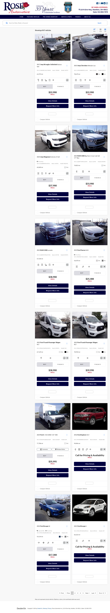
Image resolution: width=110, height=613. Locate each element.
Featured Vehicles (33, 17)
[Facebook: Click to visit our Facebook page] (97, 3)
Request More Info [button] (52, 106)
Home (21, 17)
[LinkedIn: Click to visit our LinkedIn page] (104, 3)
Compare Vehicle (45, 119)
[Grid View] (100, 30)
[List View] (105, 30)
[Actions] (66, 65)
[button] (68, 47)
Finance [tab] (60, 86)
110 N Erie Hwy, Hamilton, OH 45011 (93, 10)
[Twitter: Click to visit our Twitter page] (100, 3)
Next (87, 593)
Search (99, 23)
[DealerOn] (21, 608)
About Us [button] (87, 17)
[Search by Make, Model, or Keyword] (52, 23)
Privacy (49, 608)
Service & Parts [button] (66, 17)
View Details (52, 101)
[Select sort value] (94, 30)
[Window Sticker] (104, 266)
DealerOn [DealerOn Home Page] (39, 608)
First (61, 593)
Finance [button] (78, 17)
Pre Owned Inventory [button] (50, 17)
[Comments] (67, 80)
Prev (68, 593)
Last (94, 593)
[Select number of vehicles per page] (102, 593)
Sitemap (45, 608)
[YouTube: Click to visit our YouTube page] (102, 3)
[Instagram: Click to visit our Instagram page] (107, 3)
